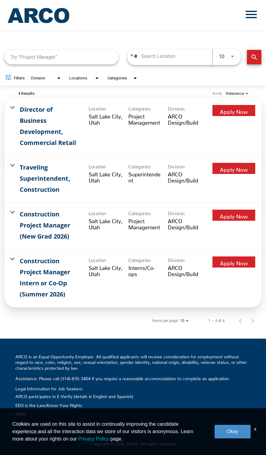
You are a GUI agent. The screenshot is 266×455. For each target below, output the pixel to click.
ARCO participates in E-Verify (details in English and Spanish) (74, 395)
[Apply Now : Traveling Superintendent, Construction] (233, 168)
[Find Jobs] (254, 57)
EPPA (20, 413)
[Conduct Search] (254, 57)
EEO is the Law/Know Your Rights (48, 404)
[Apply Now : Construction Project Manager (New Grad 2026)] (233, 215)
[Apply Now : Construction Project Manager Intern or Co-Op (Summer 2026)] (233, 262)
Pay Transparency (32, 431)
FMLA (21, 422)
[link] (133, 127)
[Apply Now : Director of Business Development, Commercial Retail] (233, 110)
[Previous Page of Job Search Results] (240, 321)
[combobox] (61, 57)
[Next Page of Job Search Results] (253, 321)
